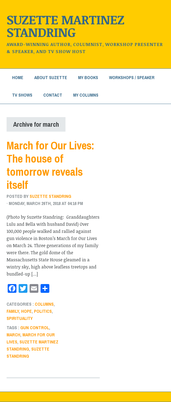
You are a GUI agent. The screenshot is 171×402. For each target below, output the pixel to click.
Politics (43, 311)
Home (17, 77)
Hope (26, 311)
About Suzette (50, 77)
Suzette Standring (50, 196)
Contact (52, 95)
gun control (34, 328)
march (13, 335)
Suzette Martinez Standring (65, 26)
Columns (44, 304)
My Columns (85, 95)
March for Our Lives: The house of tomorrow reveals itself (50, 165)
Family (13, 311)
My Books (88, 77)
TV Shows (22, 95)
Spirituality (20, 318)
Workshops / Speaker (132, 77)
